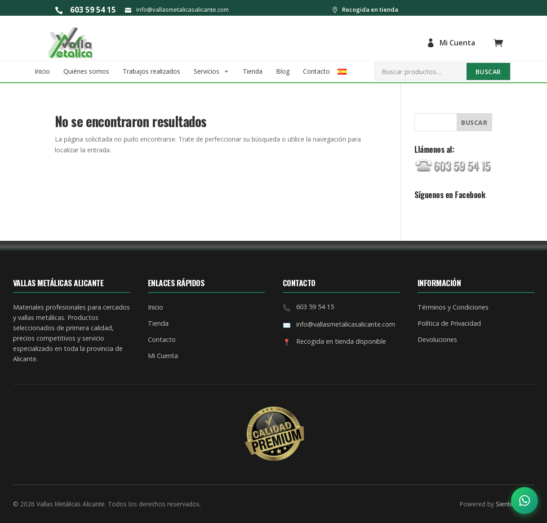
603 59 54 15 (85, 10)
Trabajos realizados (151, 71)
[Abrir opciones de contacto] (524, 500)
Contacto (316, 71)
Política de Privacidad (449, 323)
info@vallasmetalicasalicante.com (177, 9)
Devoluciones (437, 339)
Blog (282, 71)
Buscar (488, 71)
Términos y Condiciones (453, 307)
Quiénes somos (86, 71)
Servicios (206, 71)
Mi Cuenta (450, 43)
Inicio (42, 71)
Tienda (252, 71)
